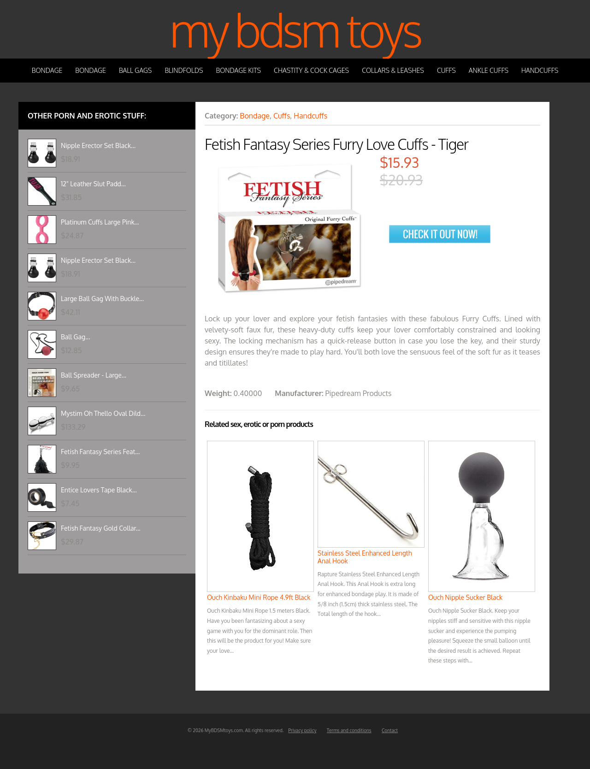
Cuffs (446, 70)
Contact (390, 730)
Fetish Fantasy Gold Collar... (101, 528)
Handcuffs (539, 70)
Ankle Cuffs (488, 70)
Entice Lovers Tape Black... (99, 490)
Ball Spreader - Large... (93, 375)
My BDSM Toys (295, 29)
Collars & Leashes (393, 70)
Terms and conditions (349, 730)
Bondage (47, 70)
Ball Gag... (75, 337)
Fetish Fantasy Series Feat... (100, 451)
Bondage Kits (238, 70)
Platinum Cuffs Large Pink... (100, 222)
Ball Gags (135, 70)
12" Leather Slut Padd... (93, 184)
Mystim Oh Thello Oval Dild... (103, 413)
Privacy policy (302, 730)
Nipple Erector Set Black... (98, 145)
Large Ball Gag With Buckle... (102, 298)
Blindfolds (184, 70)
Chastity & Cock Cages (311, 70)
